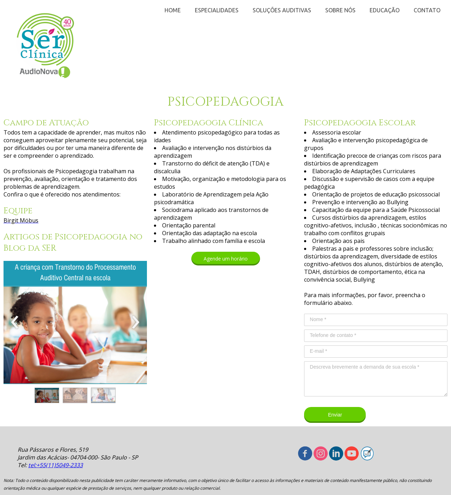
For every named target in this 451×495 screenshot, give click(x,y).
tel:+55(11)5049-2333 (55, 465)
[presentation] (15, 322)
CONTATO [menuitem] (427, 10)
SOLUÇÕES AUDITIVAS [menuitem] (282, 10)
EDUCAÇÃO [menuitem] (385, 10)
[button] (47, 395)
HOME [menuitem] (173, 10)
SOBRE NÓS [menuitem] (340, 10)
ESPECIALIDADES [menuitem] (217, 10)
